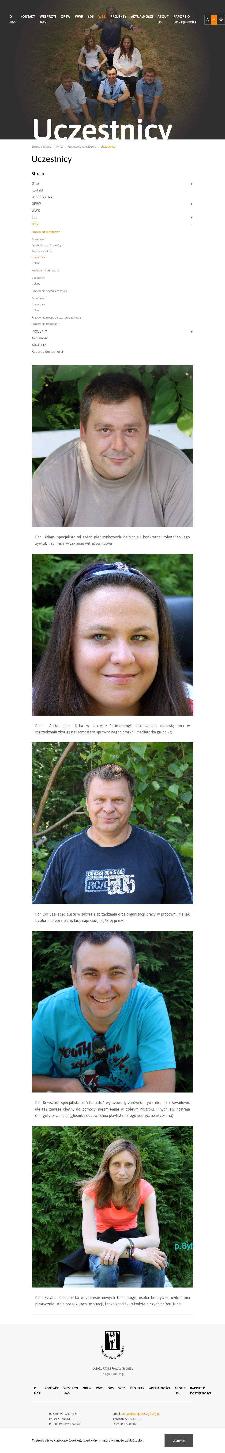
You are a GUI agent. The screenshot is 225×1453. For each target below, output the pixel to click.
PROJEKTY (118, 17)
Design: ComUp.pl (113, 1374)
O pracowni (39, 239)
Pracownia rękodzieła (46, 324)
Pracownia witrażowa (46, 232)
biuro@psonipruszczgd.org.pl (140, 1414)
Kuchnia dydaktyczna (45, 270)
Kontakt (27, 17)
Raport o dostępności (184, 19)
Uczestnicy (38, 257)
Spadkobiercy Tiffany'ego (47, 245)
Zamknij (179, 1440)
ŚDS (91, 17)
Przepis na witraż (42, 251)
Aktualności (142, 17)
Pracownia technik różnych (49, 291)
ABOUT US (163, 19)
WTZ (102, 17)
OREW (65, 17)
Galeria (36, 263)
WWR (79, 17)
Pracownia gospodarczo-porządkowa (56, 317)
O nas (12, 19)
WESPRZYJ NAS (48, 19)
